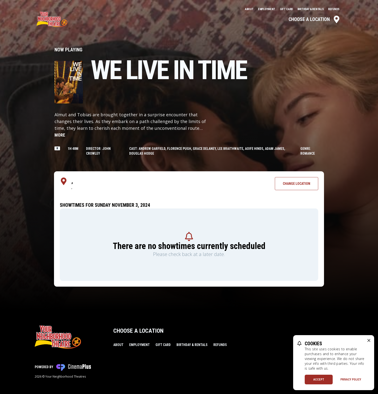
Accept (318, 379)
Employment (267, 9)
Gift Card (287, 9)
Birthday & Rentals (310, 9)
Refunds (333, 9)
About (249, 9)
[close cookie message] (368, 340)
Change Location (296, 184)
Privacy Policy (350, 379)
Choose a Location (314, 19)
